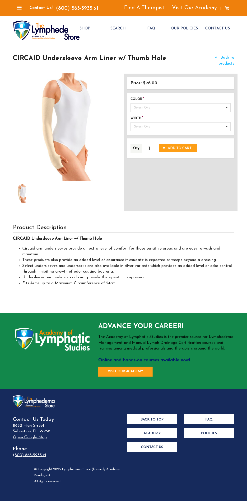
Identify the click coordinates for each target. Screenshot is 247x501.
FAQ (151, 28)
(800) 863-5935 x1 (77, 8)
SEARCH (118, 28)
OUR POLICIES (184, 28)
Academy (152, 433)
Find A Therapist (144, 8)
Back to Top (151, 419)
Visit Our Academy (194, 8)
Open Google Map (30, 437)
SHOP (84, 28)
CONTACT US (217, 28)
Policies (209, 433)
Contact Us (152, 447)
